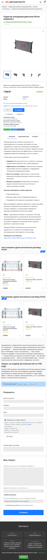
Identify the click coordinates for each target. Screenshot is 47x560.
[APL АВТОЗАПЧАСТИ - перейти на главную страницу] (15, 2)
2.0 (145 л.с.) (6, 9)
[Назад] (41, 251)
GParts (24, 99)
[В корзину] (20, 288)
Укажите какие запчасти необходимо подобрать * (18, 466)
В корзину (18, 110)
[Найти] (40, 2)
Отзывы (35, 136)
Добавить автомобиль (10, 494)
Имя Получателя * (9, 398)
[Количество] (7, 110)
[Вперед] (44, 251)
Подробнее (41, 552)
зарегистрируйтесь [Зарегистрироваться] (16, 106)
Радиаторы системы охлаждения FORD (20, 6)
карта (29, 424)
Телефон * (6, 405)
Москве (15, 119)
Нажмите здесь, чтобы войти (27, 384)
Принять (23, 557)
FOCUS (35, 6)
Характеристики (23, 136)
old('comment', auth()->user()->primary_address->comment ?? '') (23, 449)
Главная (4, 6)
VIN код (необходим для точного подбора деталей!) (19, 498)
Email (5, 412)
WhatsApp (7, 129)
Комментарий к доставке (11, 445)
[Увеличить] (43, 31)
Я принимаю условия (19, 505)
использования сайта (26, 505)
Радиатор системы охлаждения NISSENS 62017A (10, 281)
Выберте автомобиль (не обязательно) (15, 488)
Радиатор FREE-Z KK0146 (34, 279)
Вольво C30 (24, 238)
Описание (12, 136)
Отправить (23, 512)
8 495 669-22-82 (20, 129)
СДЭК (14, 126)
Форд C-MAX (16, 238)
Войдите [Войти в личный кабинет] (5, 106)
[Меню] (3, 2)
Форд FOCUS (8, 238)
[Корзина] (44, 2)
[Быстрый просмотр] (21, 256)
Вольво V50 (32, 238)
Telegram (13, 129)
